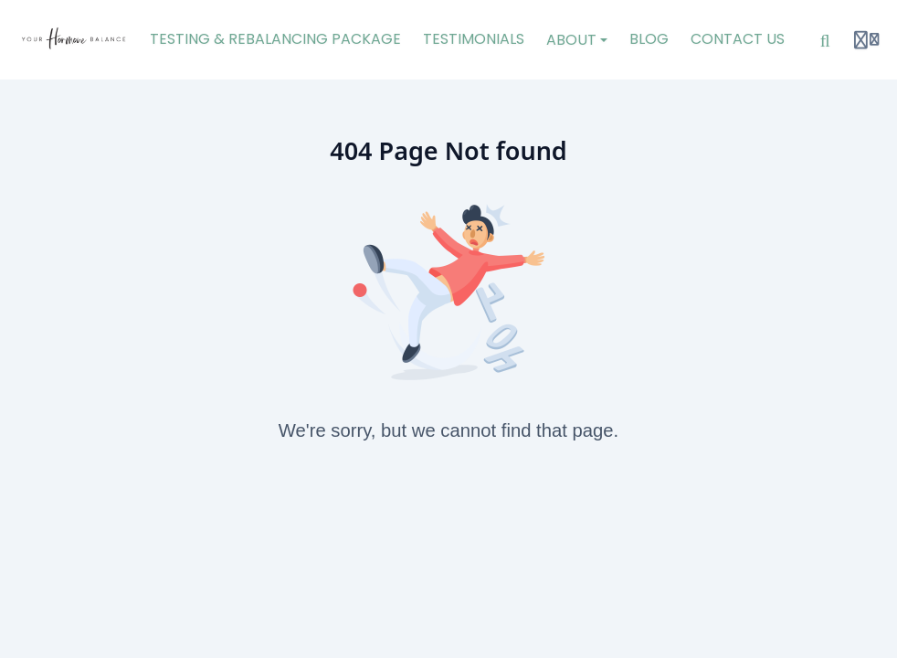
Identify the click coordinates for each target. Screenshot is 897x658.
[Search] (825, 40)
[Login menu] (866, 40)
